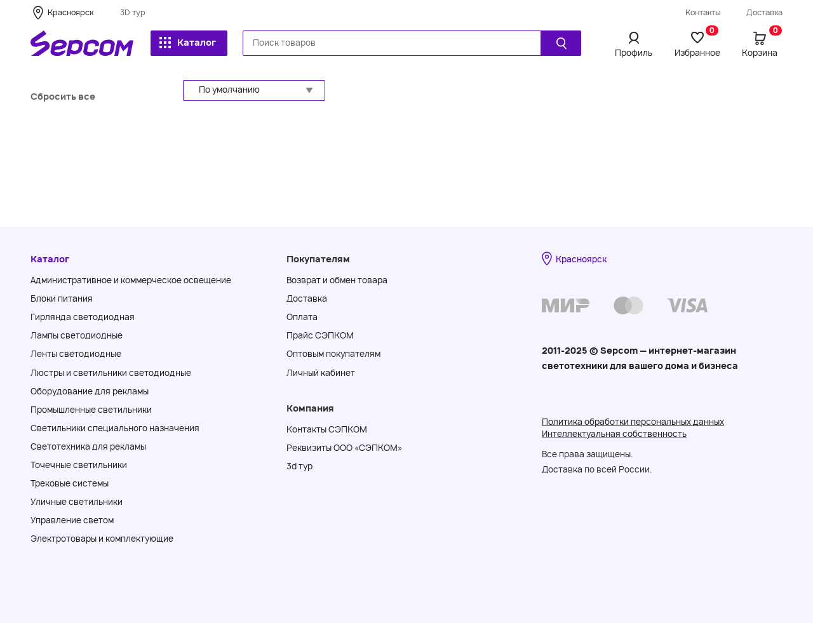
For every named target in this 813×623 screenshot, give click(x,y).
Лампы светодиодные (76, 335)
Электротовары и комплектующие (101, 538)
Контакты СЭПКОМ (326, 429)
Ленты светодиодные (75, 353)
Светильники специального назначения (114, 428)
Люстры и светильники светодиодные (110, 372)
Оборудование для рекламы (89, 391)
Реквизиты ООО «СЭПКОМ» (344, 447)
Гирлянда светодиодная (82, 317)
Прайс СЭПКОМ (320, 335)
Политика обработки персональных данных (633, 421)
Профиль (633, 52)
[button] (254, 90)
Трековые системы (69, 483)
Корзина (762, 43)
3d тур (299, 466)
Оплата (302, 317)
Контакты (703, 12)
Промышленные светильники (91, 409)
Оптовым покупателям (333, 353)
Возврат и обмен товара (336, 280)
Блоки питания (61, 298)
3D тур (132, 12)
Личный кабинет (320, 372)
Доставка (764, 12)
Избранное (697, 43)
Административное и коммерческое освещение (130, 280)
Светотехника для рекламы (88, 446)
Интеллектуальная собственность (614, 433)
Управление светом (72, 520)
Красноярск (70, 12)
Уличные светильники (76, 501)
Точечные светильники (78, 465)
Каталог (187, 42)
